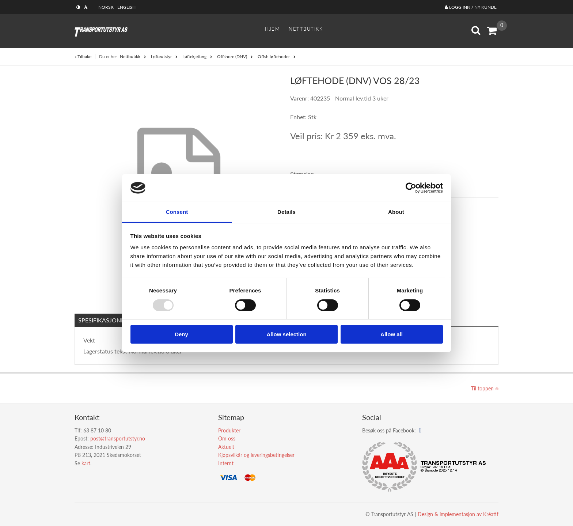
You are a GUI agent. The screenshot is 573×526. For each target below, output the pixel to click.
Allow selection (286, 334)
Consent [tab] (177, 212)
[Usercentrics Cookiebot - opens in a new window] (411, 187)
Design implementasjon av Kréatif (458, 514)
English (126, 7)
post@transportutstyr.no (117, 438)
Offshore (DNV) (232, 56)
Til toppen (484, 388)
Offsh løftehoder (274, 56)
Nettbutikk (130, 56)
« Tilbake (83, 56)
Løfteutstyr (161, 56)
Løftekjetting (194, 56)
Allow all (391, 334)
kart (85, 463)
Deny (181, 334)
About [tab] (396, 212)
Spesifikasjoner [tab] (103, 320)
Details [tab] (286, 212)
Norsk (106, 7)
